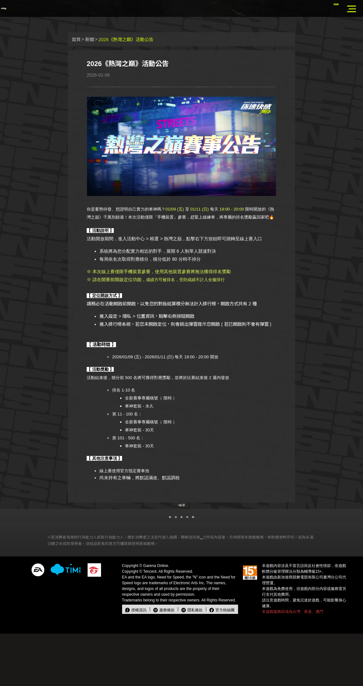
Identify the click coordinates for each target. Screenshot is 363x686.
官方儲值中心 (322, 9)
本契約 (207, 589)
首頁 (76, 39)
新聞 (89, 39)
